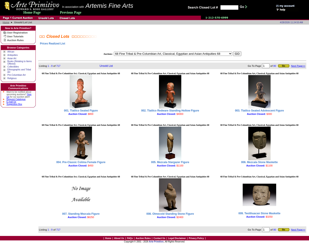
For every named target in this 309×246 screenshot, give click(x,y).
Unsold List (106, 65)
